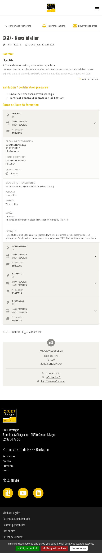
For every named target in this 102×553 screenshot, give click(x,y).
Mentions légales (11, 512)
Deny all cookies (54, 548)
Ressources (9, 456)
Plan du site (9, 531)
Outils (6, 470)
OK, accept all (27, 548)
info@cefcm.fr (12, 151)
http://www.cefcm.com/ (53, 381)
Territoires (8, 465)
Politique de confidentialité (16, 519)
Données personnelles (14, 525)
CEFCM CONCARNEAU (51, 351)
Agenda (7, 460)
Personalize (79, 548)
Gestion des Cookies (13, 537)
